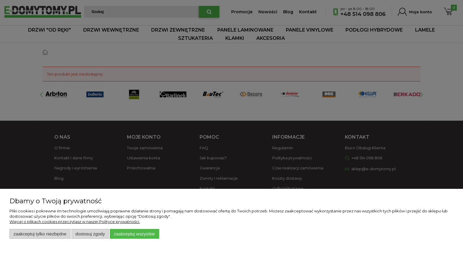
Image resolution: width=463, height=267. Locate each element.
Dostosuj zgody (90, 233)
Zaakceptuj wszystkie (134, 233)
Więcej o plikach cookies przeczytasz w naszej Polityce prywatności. (74, 221)
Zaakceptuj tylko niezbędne (40, 233)
